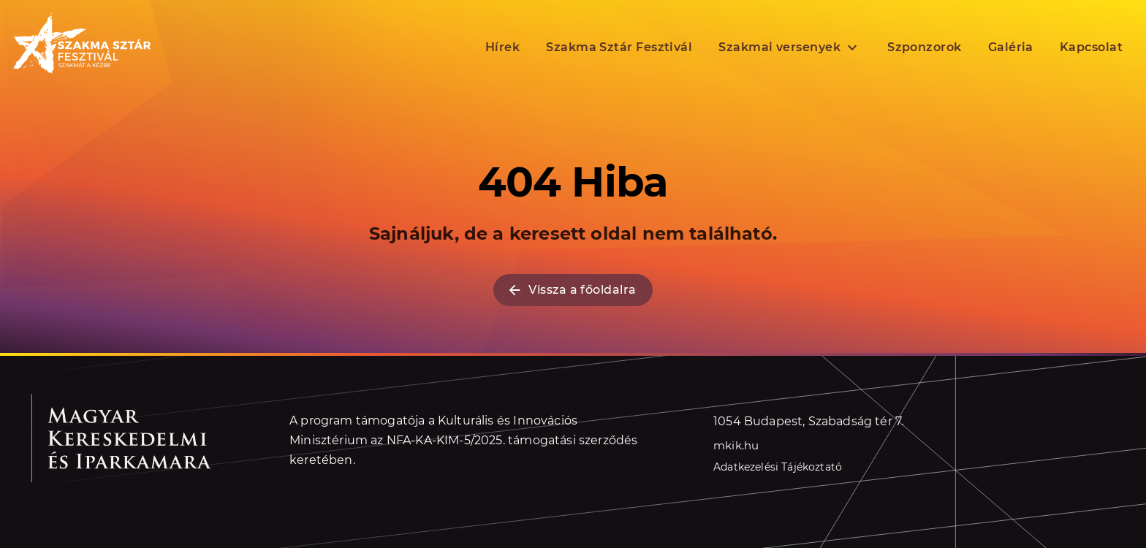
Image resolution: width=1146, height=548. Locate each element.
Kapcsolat (1091, 47)
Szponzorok (924, 47)
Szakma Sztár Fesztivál (619, 47)
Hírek (502, 47)
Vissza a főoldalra (571, 290)
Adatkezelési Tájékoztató (777, 466)
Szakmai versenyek (789, 47)
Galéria (1010, 47)
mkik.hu (736, 445)
